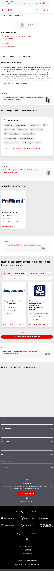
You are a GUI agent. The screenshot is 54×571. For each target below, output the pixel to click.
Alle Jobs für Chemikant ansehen (27, 337)
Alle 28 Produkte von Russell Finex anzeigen (21, 148)
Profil (4, 56)
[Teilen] (40, 10)
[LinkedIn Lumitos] (27, 539)
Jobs (2, 454)
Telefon (5, 44)
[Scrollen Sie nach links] (47, 273)
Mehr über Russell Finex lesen (14, 83)
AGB (26, 565)
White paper (5, 441)
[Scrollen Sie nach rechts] (50, 273)
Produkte (12, 56)
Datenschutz (35, 565)
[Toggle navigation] (51, 10)
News (3, 422)
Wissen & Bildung (7, 461)
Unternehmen (6, 428)
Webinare (4, 448)
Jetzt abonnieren (27, 493)
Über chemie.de (27, 554)
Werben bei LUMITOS (26, 546)
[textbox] (27, 278)
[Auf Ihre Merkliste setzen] (47, 10)
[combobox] (27, 278)
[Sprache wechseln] (44, 10)
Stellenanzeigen (24, 56)
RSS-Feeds (4, 467)
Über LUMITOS (26, 550)
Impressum (18, 565)
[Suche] (37, 10)
